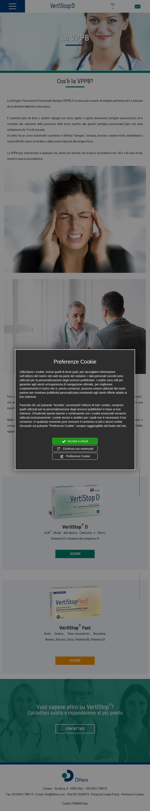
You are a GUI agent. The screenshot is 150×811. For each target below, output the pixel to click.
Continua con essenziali (75, 449)
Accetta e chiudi (75, 441)
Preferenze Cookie (75, 456)
